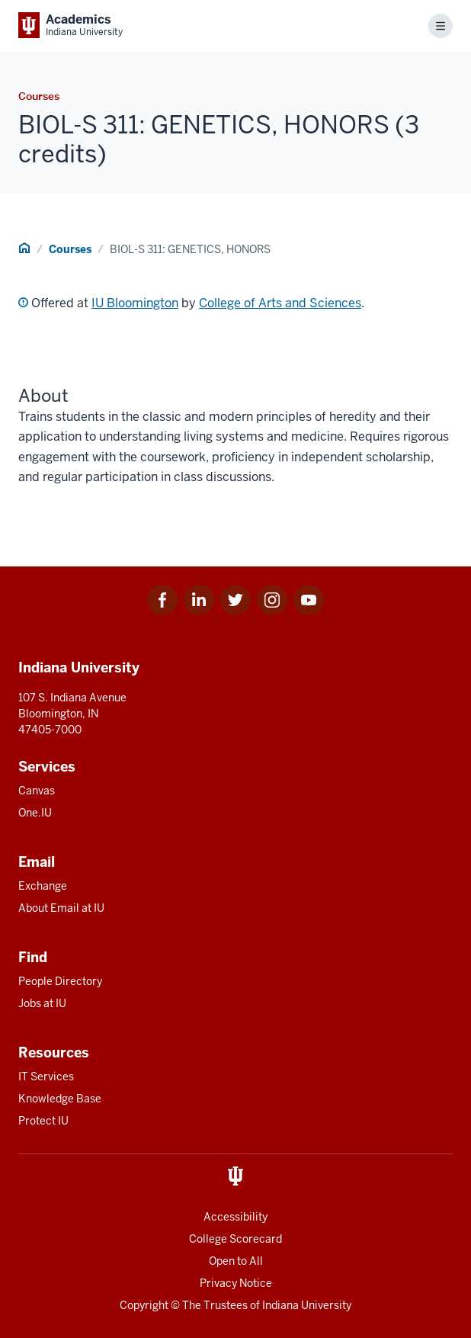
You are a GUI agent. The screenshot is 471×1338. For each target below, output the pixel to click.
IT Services (46, 1076)
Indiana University (306, 1305)
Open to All (236, 1261)
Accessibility (235, 1217)
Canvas (36, 790)
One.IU (35, 813)
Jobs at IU (42, 1003)
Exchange (42, 886)
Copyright (144, 1305)
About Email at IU (61, 908)
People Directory (60, 981)
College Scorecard (235, 1239)
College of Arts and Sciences (280, 303)
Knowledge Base (59, 1098)
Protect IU (43, 1121)
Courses (70, 249)
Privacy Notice (236, 1283)
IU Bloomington (134, 303)
